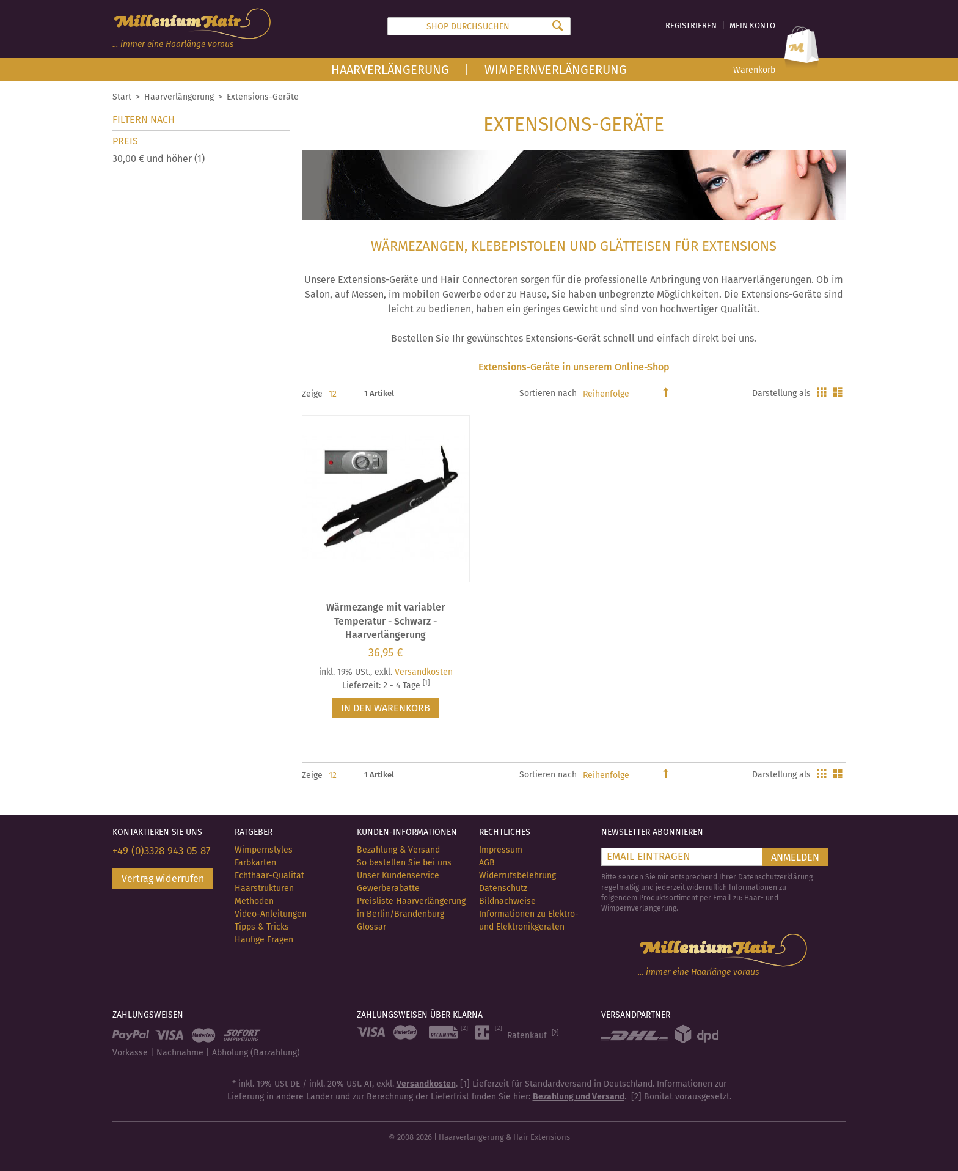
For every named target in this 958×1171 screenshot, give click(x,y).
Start (121, 97)
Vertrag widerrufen (163, 878)
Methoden (254, 901)
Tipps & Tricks (262, 927)
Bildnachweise (507, 901)
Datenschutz (503, 888)
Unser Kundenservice (398, 875)
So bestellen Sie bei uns (404, 862)
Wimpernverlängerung (555, 69)
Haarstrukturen (264, 888)
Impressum (500, 850)
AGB (487, 862)
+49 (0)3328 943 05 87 (161, 851)
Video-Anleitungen (271, 914)
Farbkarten (255, 862)
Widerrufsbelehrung (517, 875)
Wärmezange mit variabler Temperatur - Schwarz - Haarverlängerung (385, 621)
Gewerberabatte (388, 888)
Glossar (371, 927)
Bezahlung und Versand (578, 1097)
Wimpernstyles (264, 850)
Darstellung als (781, 393)
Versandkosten (424, 672)
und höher (158, 158)
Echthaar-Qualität (269, 875)
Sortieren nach (548, 393)
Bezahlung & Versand (398, 850)
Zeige (312, 394)
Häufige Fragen (264, 939)
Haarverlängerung (390, 69)
